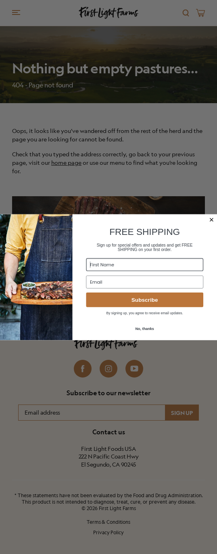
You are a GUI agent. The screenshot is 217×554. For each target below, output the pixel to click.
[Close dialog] (211, 219)
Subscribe (144, 300)
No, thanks (144, 328)
